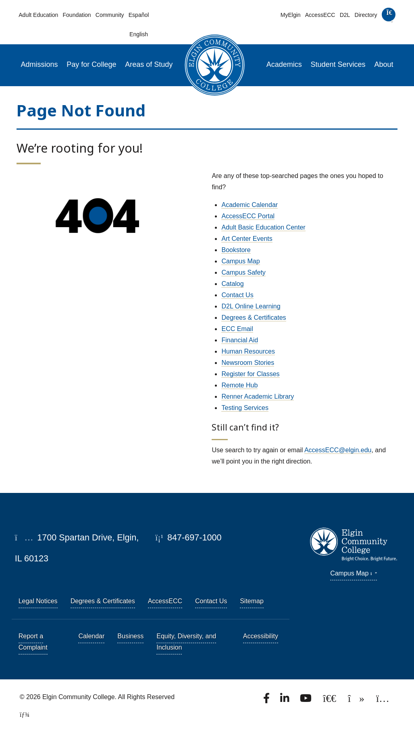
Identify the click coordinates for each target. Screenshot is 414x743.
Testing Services (244, 407)
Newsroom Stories (247, 362)
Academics (284, 64)
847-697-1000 (188, 537)
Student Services (338, 64)
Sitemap (252, 601)
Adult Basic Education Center (263, 227)
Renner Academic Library (257, 396)
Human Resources (248, 351)
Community (110, 15)
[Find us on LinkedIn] (285, 700)
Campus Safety (243, 272)
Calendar (91, 636)
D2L (345, 15)
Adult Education (38, 15)
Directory (366, 15)
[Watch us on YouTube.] (306, 700)
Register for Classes (250, 373)
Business (130, 636)
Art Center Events (246, 238)
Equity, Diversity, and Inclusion (186, 642)
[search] (388, 16)
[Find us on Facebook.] (267, 700)
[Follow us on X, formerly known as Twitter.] (330, 700)
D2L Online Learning (250, 306)
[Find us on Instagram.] (382, 700)
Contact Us (237, 295)
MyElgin (291, 15)
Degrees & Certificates (253, 317)
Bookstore (235, 249)
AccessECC (320, 15)
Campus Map (240, 261)
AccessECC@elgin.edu (338, 450)
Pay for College (91, 64)
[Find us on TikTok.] (357, 700)
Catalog (232, 283)
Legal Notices (38, 601)
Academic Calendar (249, 204)
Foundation (77, 15)
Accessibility (260, 636)
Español (139, 15)
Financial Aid (239, 340)
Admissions (39, 64)
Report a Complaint (33, 642)
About (383, 64)
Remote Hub (239, 385)
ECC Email (237, 328)
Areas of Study (149, 64)
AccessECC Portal (248, 216)
